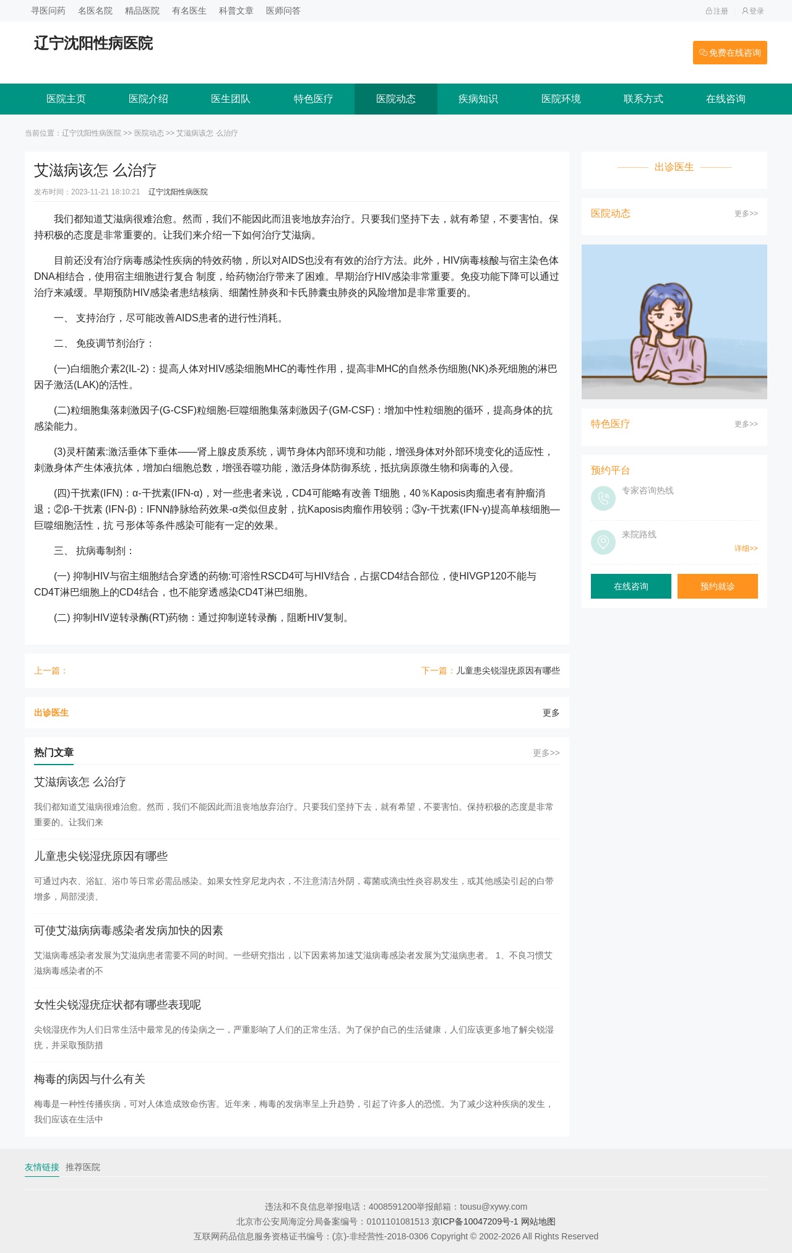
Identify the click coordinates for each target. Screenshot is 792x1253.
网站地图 (538, 1221)
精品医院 (142, 10)
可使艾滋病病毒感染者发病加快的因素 (128, 930)
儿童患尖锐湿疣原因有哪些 (508, 670)
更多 (551, 713)
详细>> (746, 548)
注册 (716, 11)
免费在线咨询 (730, 53)
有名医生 (189, 10)
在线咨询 (726, 98)
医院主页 (66, 98)
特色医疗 (314, 98)
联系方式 (643, 98)
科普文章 (236, 10)
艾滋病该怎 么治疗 (80, 782)
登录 (752, 11)
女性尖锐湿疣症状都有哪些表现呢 (117, 1005)
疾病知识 (478, 98)
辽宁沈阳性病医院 (91, 133)
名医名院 (95, 10)
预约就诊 (717, 586)
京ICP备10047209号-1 (475, 1221)
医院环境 (561, 98)
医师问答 (283, 10)
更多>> (546, 753)
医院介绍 (148, 98)
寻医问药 (48, 10)
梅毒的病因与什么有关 (89, 1079)
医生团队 (231, 98)
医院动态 (396, 98)
